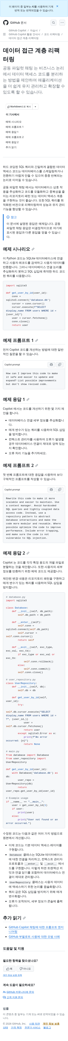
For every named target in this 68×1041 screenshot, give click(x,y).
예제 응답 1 (16, 399)
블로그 (47, 1027)
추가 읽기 (14, 918)
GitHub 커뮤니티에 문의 (18, 992)
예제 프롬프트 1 (20, 340)
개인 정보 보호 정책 (12, 975)
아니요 (25, 968)
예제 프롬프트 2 (20, 465)
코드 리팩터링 (52, 34)
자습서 (34, 30)
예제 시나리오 (18, 249)
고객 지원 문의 (13, 997)
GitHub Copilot (17, 30)
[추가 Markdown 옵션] (35, 107)
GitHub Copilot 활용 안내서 (24, 34)
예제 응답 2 (16, 553)
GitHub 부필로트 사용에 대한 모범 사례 (34, 937)
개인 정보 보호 (51, 1023)
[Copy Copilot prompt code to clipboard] (59, 364)
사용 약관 (34, 1023)
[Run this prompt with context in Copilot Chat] (51, 364)
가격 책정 (16, 1027)
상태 (5, 1027)
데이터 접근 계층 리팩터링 (24, 38)
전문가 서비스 (33, 1027)
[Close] (58, 6)
